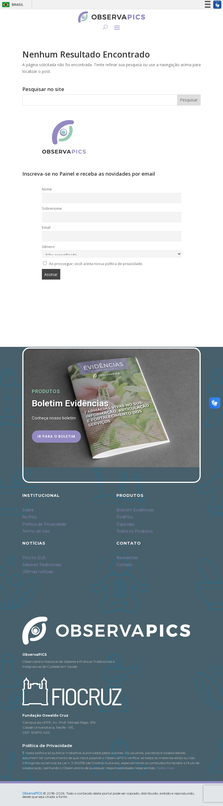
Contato (124, 564)
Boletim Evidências (135, 509)
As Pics (29, 516)
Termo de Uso (36, 531)
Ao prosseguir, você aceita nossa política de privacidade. (96, 263)
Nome (47, 189)
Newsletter (127, 557)
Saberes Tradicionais (41, 564)
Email (46, 227)
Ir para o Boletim (56, 436)
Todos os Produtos (134, 531)
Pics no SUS (34, 557)
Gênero (48, 246)
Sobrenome (52, 208)
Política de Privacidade (44, 524)
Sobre (28, 509)
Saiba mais (165, 768)
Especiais (125, 524)
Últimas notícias (37, 571)
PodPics (124, 516)
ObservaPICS (32, 793)
